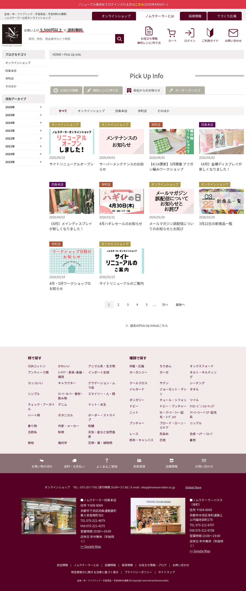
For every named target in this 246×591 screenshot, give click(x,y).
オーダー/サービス (188, 90)
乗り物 (32, 426)
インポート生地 (98, 372)
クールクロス (139, 383)
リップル (196, 423)
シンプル (34, 394)
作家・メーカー (68, 426)
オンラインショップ (17, 63)
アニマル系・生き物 (101, 366)
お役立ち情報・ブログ (153, 565)
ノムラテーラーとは (86, 565)
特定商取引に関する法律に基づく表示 (95, 572)
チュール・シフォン (173, 400)
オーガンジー (139, 372)
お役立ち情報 (69, 90)
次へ (165, 304)
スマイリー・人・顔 (101, 394)
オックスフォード (202, 366)
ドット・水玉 (97, 404)
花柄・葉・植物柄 (100, 443)
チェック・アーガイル (41, 406)
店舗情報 (110, 565)
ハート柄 (34, 415)
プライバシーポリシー (138, 572)
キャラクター (67, 383)
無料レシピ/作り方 (105, 90)
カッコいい (35, 383)
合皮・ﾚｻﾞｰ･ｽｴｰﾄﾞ (202, 434)
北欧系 (32, 432)
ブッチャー (137, 423)
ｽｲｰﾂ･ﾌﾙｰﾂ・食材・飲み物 (71, 396)
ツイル (194, 400)
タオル (194, 389)
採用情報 (127, 565)
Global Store (193, 487)
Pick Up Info (72, 54)
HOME (57, 54)
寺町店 (9, 78)
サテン (164, 383)
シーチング (197, 383)
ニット (134, 412)
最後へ (180, 304)
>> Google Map (90, 546)
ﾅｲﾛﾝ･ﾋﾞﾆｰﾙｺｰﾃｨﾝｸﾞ (202, 406)
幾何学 (62, 443)
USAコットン (37, 366)
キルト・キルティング (203, 374)
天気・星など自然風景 (101, 434)
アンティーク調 (38, 372)
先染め (164, 434)
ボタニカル (65, 415)
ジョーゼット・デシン (173, 391)
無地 (31, 443)
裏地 (193, 440)
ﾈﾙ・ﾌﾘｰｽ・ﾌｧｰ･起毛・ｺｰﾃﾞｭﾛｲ (172, 414)
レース (134, 434)
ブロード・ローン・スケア (173, 425)
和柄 (61, 432)
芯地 (163, 440)
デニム (62, 404)
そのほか (11, 86)
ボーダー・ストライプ (101, 417)
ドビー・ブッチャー (173, 406)
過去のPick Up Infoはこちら (149, 325)
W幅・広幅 (137, 366)
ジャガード (137, 389)
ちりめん (166, 366)
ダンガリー (137, 400)
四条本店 (11, 71)
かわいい (64, 366)
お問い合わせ (180, 565)
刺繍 (91, 426)
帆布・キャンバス (142, 440)
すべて (63, 111)
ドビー (134, 406)
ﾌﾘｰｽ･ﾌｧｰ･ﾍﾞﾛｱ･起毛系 (203, 414)
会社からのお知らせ (146, 90)
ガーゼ (164, 372)
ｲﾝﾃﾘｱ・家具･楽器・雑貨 (71, 374)
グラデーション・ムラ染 (101, 385)
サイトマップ (166, 572)
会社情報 (62, 565)
